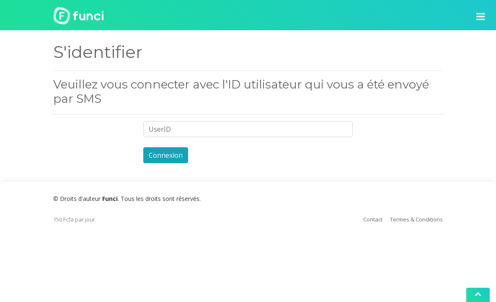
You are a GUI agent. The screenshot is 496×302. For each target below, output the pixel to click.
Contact (372, 219)
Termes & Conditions (416, 219)
